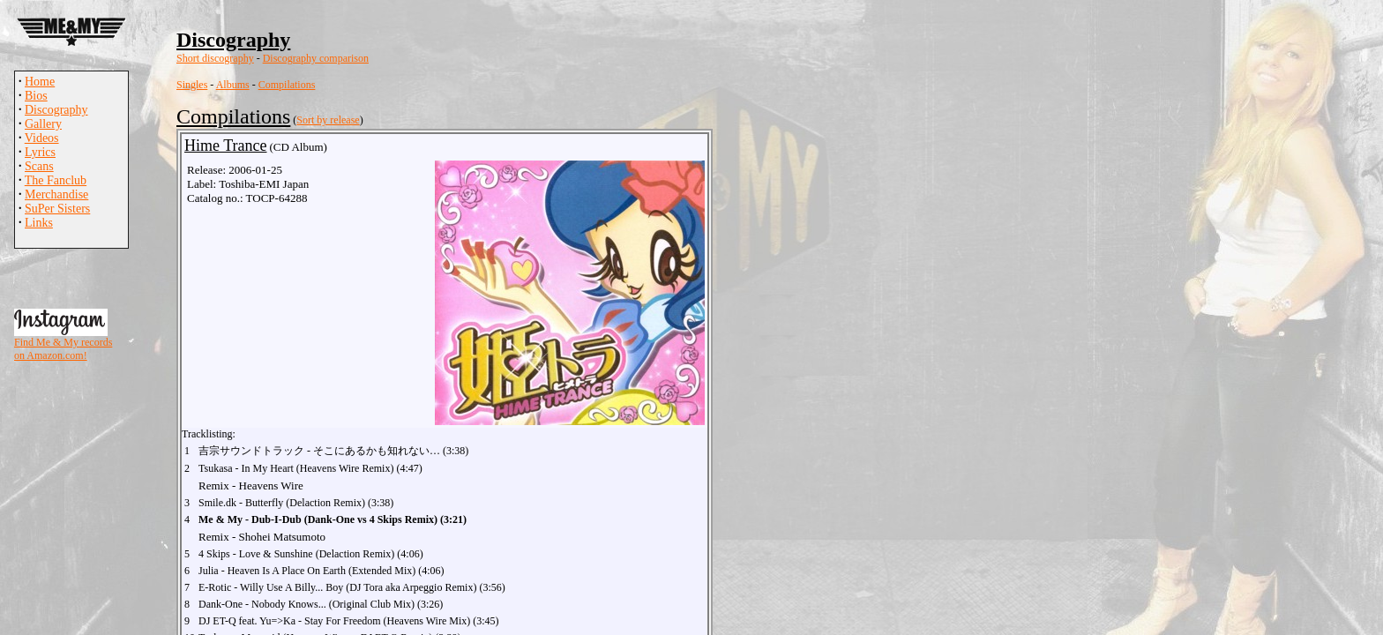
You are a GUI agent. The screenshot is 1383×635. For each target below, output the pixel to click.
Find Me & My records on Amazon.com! (63, 349)
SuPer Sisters (57, 208)
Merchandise (56, 194)
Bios (36, 95)
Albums (233, 84)
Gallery (43, 124)
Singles (191, 84)
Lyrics (40, 152)
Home (40, 81)
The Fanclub (55, 180)
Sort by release (327, 120)
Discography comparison (316, 58)
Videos (42, 138)
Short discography (215, 58)
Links (39, 222)
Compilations (287, 84)
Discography (56, 109)
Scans (39, 166)
